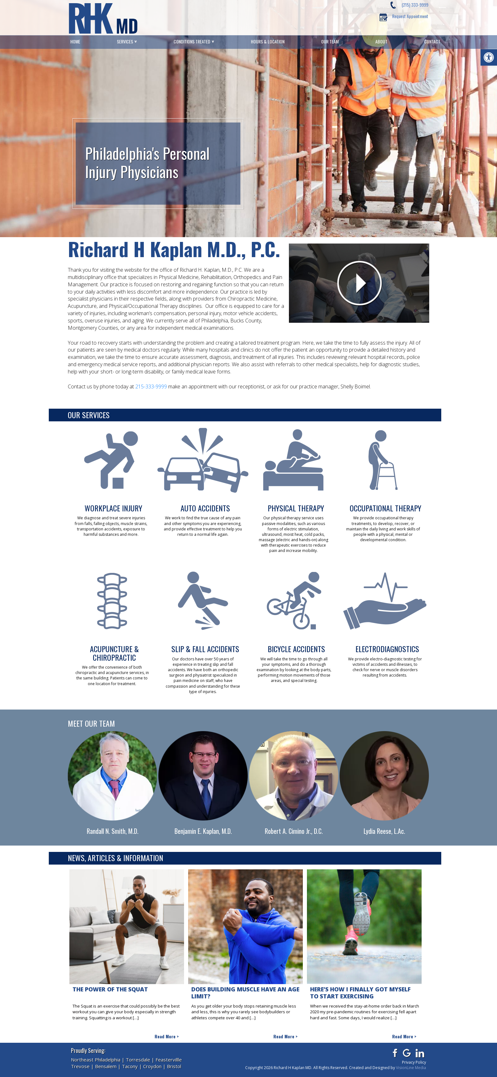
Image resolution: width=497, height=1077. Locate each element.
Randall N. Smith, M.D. (112, 831)
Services (125, 41)
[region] (248, 118)
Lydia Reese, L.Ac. (384, 831)
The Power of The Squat (110, 989)
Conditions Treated (192, 41)
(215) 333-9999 (415, 4)
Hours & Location (267, 41)
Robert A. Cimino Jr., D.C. (294, 831)
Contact (432, 41)
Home (75, 41)
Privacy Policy (414, 1062)
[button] (489, 57)
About (381, 41)
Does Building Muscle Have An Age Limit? (245, 992)
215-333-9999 (151, 386)
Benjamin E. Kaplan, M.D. (203, 831)
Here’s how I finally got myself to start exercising (360, 992)
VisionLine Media (411, 1067)
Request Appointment (410, 16)
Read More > (167, 1036)
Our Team (330, 41)
